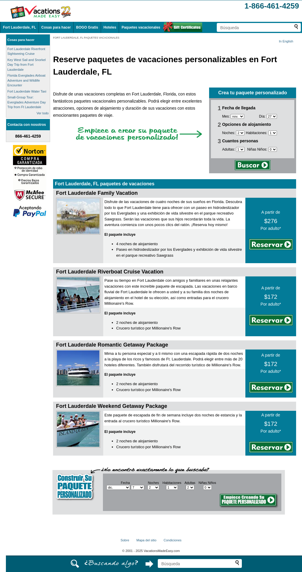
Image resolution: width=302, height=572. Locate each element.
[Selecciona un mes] (237, 116)
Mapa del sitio (146, 540)
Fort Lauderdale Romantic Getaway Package (112, 345)
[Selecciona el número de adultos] (240, 149)
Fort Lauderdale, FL (19, 27)
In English (286, 41)
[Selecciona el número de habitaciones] (272, 133)
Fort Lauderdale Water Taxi (26, 91)
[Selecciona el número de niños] (272, 149)
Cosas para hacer (56, 27)
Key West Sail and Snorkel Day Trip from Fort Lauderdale (26, 64)
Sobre (125, 540)
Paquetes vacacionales (141, 27)
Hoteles (110, 27)
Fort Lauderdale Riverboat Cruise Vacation (109, 272)
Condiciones (173, 540)
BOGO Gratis (87, 27)
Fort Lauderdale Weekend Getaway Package (111, 406)
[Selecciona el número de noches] (240, 133)
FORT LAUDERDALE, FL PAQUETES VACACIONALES (86, 37)
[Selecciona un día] (272, 116)
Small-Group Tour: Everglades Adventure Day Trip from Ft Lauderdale (26, 102)
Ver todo (43, 113)
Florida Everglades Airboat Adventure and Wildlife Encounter (26, 80)
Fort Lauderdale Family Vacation (97, 193)
